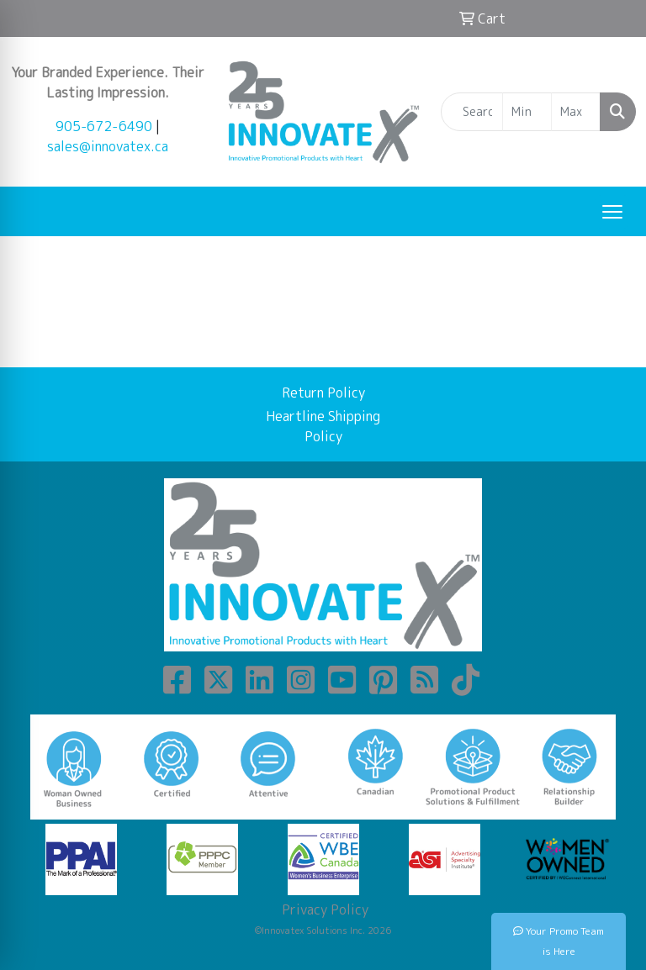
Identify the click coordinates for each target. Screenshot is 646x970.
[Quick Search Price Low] (527, 111)
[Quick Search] (472, 111)
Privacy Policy (323, 909)
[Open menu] (612, 212)
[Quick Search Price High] (576, 111)
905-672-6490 (104, 126)
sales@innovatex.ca (107, 146)
